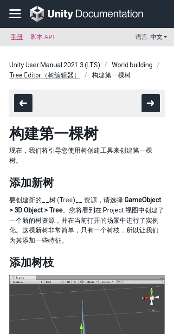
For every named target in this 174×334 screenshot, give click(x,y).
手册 (17, 36)
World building (132, 65)
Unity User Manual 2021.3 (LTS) (54, 65)
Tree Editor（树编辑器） (44, 75)
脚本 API (42, 36)
